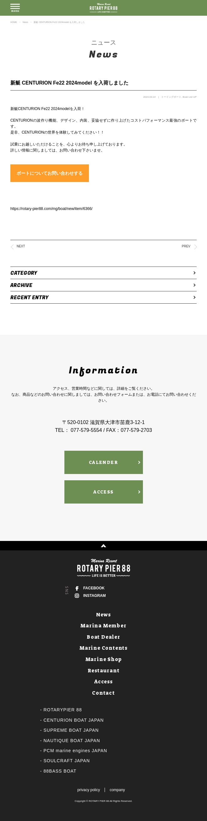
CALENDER (103, 462)
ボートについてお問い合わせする (50, 173)
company (117, 790)
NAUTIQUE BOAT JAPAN (72, 740)
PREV (186, 246)
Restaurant (104, 670)
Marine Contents (103, 648)
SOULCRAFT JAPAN (67, 760)
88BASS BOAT (60, 771)
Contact (103, 693)
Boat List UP (190, 97)
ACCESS (103, 492)
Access (103, 681)
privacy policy (88, 790)
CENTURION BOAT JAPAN (74, 720)
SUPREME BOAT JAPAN (71, 730)
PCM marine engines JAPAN (75, 750)
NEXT (21, 246)
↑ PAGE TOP (103, 545)
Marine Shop (103, 659)
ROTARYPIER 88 (63, 709)
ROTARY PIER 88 (99, 801)
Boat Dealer (103, 637)
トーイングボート (171, 97)
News (25, 22)
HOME (13, 22)
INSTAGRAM (94, 596)
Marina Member (103, 625)
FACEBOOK (94, 588)
